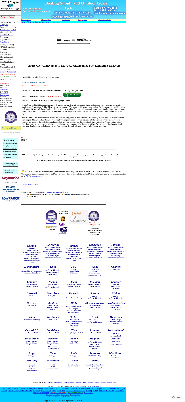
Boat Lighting (46, 22)
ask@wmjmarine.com (50, 192)
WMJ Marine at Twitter (91, 383)
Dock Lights (56, 22)
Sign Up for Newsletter (10, 128)
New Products (88, 393)
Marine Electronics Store (108, 383)
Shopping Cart (75, 395)
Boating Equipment (80, 386)
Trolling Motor (119, 391)
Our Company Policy (53, 395)
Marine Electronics (95, 386)
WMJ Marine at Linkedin (72, 383)
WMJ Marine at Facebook (53, 383)
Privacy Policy (65, 395)
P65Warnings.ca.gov (33, 176)
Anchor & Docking (12, 388)
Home (23, 22)
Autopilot (22, 388)
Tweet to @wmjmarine (30, 184)
